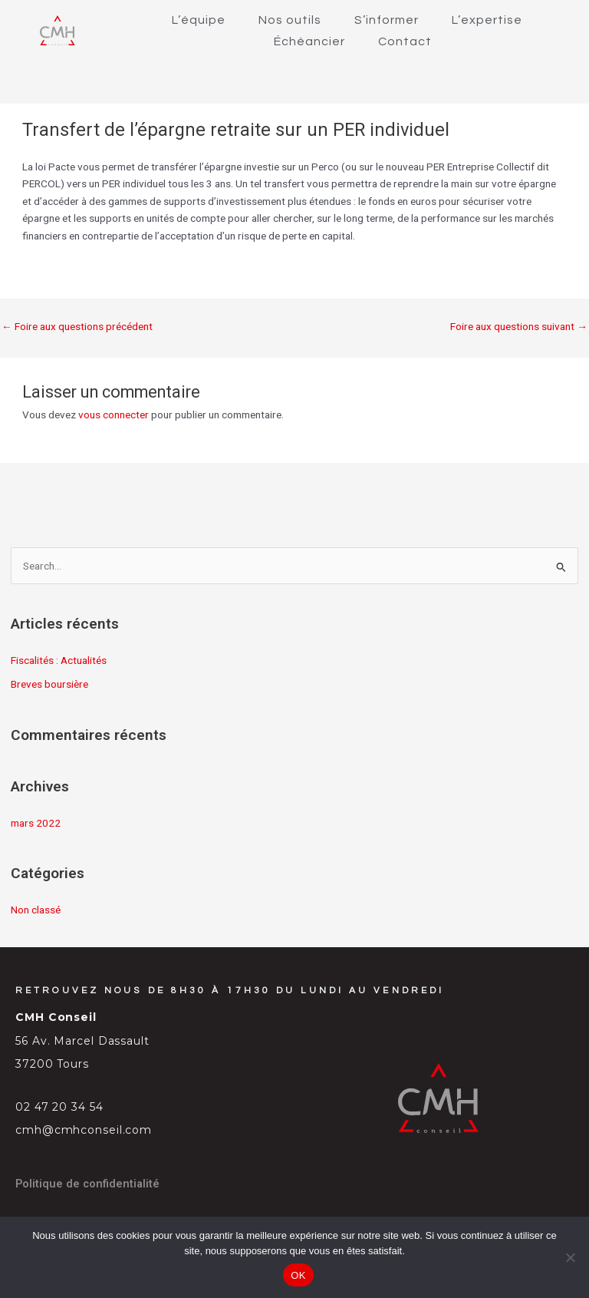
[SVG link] (57, 30)
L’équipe (198, 20)
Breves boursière (49, 684)
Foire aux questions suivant (518, 326)
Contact (405, 41)
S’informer (386, 20)
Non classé (36, 909)
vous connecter (113, 414)
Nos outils (289, 20)
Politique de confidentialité (87, 1184)
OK (298, 1275)
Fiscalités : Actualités (59, 660)
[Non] (569, 1257)
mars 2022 (36, 823)
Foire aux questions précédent (77, 326)
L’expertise (487, 20)
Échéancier (309, 41)
